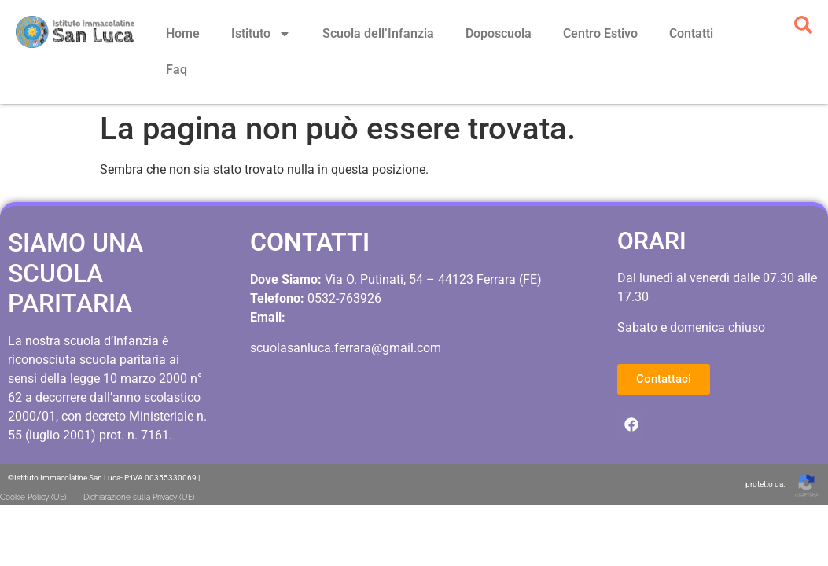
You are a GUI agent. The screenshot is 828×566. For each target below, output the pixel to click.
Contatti (691, 33)
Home (183, 33)
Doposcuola (499, 33)
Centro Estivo (600, 33)
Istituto (261, 34)
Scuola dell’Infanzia (378, 33)
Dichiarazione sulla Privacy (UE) (139, 461)
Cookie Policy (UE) (33, 461)
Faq (176, 69)
